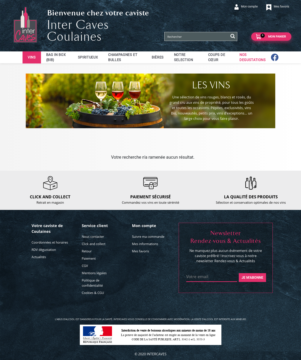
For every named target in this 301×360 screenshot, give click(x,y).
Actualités (39, 257)
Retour (87, 251)
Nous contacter (93, 236)
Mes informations (145, 244)
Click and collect (93, 244)
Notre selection (183, 57)
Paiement (89, 258)
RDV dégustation (44, 249)
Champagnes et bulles (122, 57)
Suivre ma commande (148, 236)
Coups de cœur (216, 57)
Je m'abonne (252, 278)
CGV (85, 266)
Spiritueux (88, 57)
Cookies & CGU (93, 293)
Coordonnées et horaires (50, 242)
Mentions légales (94, 273)
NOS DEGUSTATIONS (252, 57)
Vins (32, 57)
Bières (158, 57)
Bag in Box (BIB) (56, 57)
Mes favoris (140, 251)
